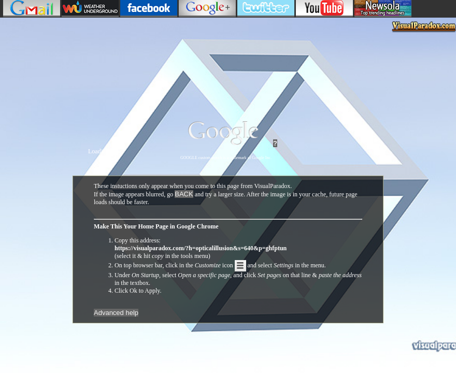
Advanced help (116, 313)
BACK (184, 194)
